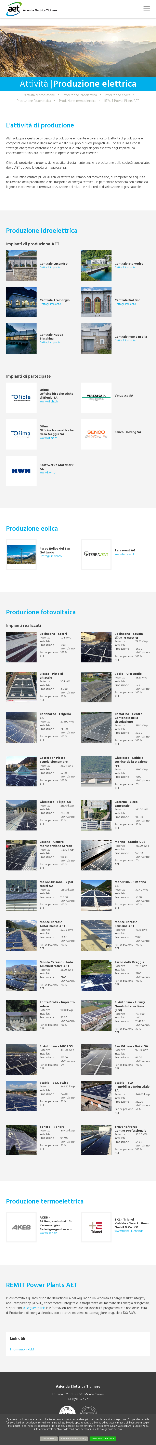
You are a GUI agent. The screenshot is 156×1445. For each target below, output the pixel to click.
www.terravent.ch (126, 554)
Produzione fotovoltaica (34, 101)
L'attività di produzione (39, 95)
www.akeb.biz (48, 1233)
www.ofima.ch (48, 438)
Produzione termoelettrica (77, 101)
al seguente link (34, 1308)
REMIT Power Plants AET (121, 101)
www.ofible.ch (49, 401)
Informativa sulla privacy (73, 1439)
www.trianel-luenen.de (129, 1231)
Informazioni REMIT (23, 1349)
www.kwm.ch (48, 472)
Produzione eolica (117, 95)
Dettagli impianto (50, 267)
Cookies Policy (49, 1439)
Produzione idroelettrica (80, 95)
